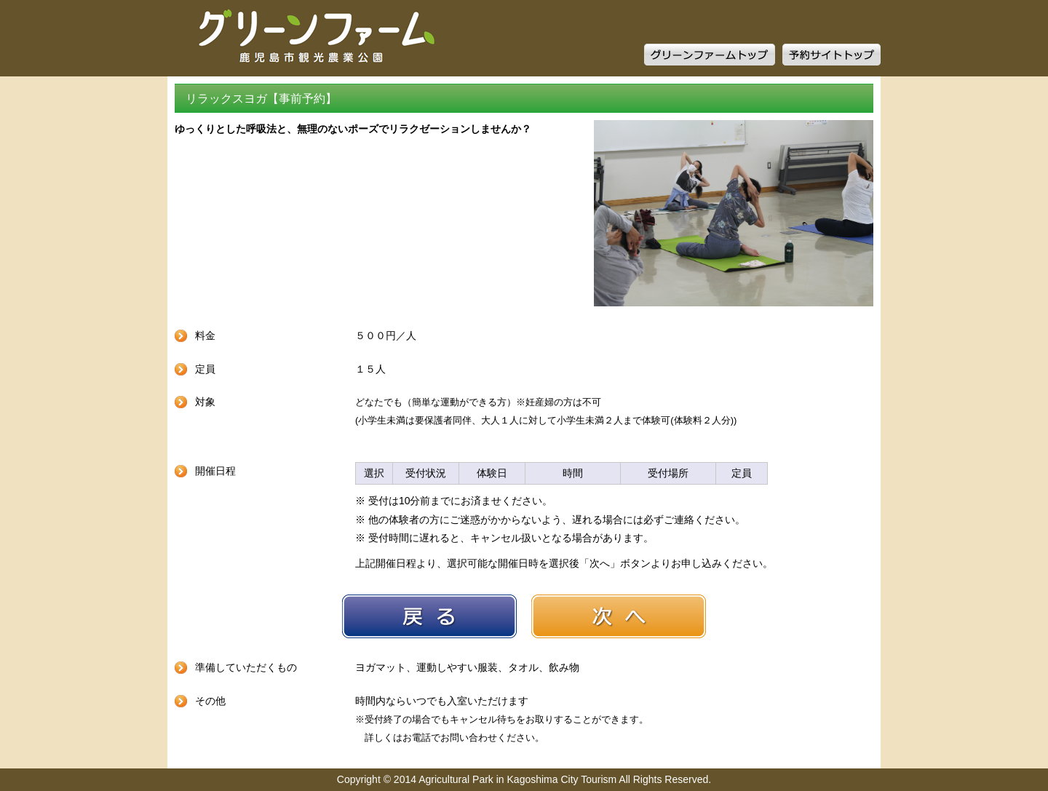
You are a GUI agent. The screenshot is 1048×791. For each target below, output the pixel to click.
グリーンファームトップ (709, 54)
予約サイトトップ (831, 54)
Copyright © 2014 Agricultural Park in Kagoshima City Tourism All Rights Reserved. (524, 779)
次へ (618, 616)
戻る (429, 616)
